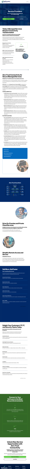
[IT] (15, 405)
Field (15, 428)
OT (15, 418)
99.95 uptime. (22, 46)
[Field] (15, 426)
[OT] (15, 416)
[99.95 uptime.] (22, 45)
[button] (28, 1)
